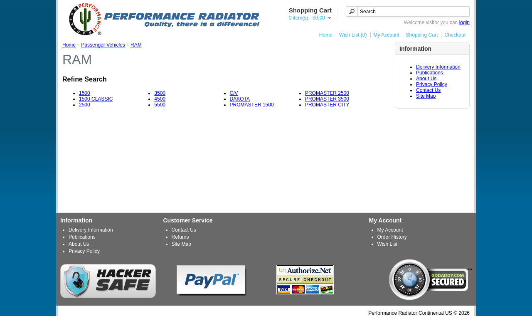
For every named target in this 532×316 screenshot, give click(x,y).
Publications (429, 73)
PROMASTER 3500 (327, 99)
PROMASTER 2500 (327, 93)
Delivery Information (438, 67)
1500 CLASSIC (96, 99)
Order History (392, 237)
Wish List (387, 244)
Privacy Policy (431, 84)
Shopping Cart (422, 35)
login (464, 22)
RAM (136, 45)
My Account (386, 35)
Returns (180, 237)
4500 (159, 99)
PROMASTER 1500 (252, 105)
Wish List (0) (353, 35)
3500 (159, 93)
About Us (426, 78)
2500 (84, 105)
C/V (234, 93)
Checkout (455, 35)
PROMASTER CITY (327, 105)
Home (325, 35)
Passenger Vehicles (103, 45)
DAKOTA (240, 99)
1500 (84, 93)
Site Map (426, 96)
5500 (159, 105)
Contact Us (428, 90)
